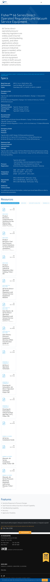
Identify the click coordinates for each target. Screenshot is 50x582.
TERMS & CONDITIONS (5, 577)
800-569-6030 (16, 544)
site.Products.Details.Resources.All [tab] (10, 203)
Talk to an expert (25, 532)
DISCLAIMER (18, 577)
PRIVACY (13, 577)
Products (3, 566)
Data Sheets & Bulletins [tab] (34, 203)
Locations (24, 566)
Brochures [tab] (23, 203)
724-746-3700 (7, 528)
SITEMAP (24, 577)
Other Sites (3, 570)
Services (10, 566)
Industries (17, 566)
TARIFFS (28, 577)
